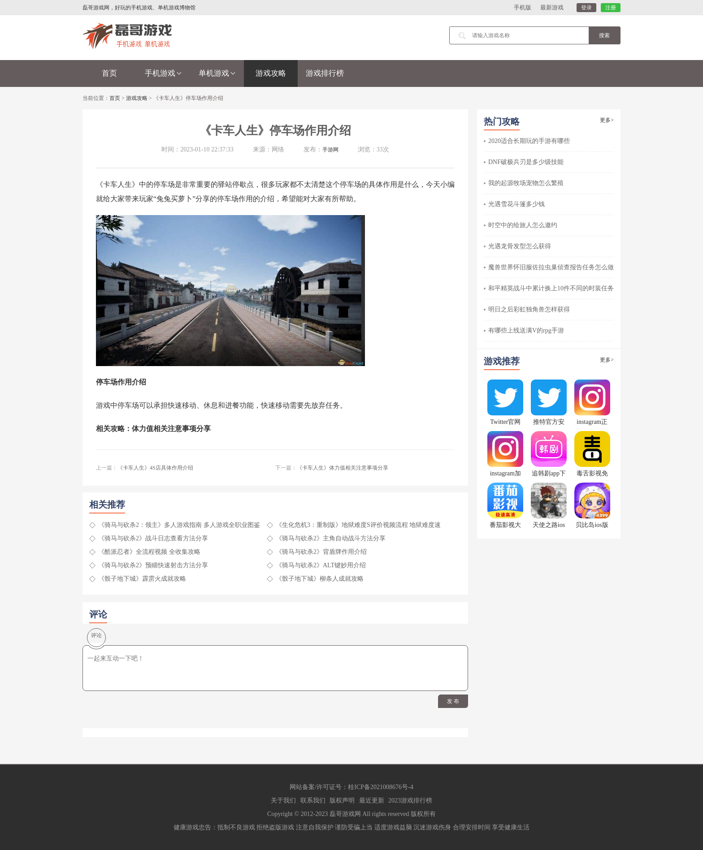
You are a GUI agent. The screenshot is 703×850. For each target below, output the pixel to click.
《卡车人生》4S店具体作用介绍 (155, 468)
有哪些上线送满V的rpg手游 (526, 330)
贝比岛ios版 (592, 525)
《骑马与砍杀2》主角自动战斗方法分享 (331, 538)
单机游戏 (217, 73)
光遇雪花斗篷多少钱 (516, 204)
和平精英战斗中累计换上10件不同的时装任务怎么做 (560, 288)
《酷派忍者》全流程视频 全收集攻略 (149, 551)
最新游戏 (552, 7)
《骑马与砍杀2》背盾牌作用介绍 (321, 551)
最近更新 (371, 800)
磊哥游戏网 (345, 814)
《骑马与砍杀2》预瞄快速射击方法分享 (153, 565)
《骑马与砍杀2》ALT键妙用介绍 (321, 565)
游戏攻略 (271, 73)
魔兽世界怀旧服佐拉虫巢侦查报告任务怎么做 (551, 267)
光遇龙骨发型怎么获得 (519, 246)
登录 (586, 7)
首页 (109, 73)
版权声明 (342, 800)
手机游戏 (163, 73)
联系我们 (312, 800)
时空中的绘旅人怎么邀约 (522, 225)
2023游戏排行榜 (410, 800)
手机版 (522, 7)
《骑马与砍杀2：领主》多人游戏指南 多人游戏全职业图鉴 (179, 525)
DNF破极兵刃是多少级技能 (526, 162)
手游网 (330, 150)
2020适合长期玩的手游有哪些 (529, 141)
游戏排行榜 (325, 73)
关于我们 (283, 800)
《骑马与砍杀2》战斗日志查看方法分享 (153, 538)
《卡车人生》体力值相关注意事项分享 (342, 468)
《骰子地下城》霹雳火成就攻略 (142, 578)
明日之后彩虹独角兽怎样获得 (529, 309)
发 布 (453, 701)
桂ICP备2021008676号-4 (380, 787)
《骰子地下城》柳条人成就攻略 (320, 578)
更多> (607, 120)
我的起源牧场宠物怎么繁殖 (526, 183)
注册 (610, 7)
